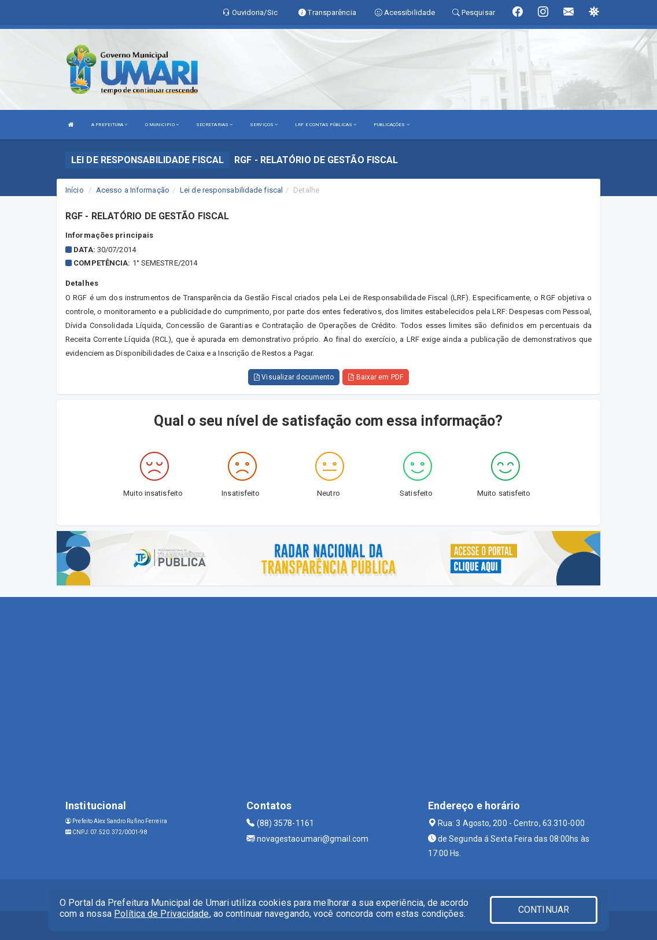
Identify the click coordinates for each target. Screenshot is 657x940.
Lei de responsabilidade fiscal (231, 190)
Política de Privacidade (161, 913)
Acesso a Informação (132, 190)
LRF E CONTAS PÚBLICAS (325, 124)
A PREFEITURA (109, 124)
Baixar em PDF (375, 377)
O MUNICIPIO (162, 124)
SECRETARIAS (214, 124)
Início (74, 190)
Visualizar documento (294, 377)
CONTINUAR (543, 909)
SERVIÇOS (264, 124)
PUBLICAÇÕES (391, 124)
